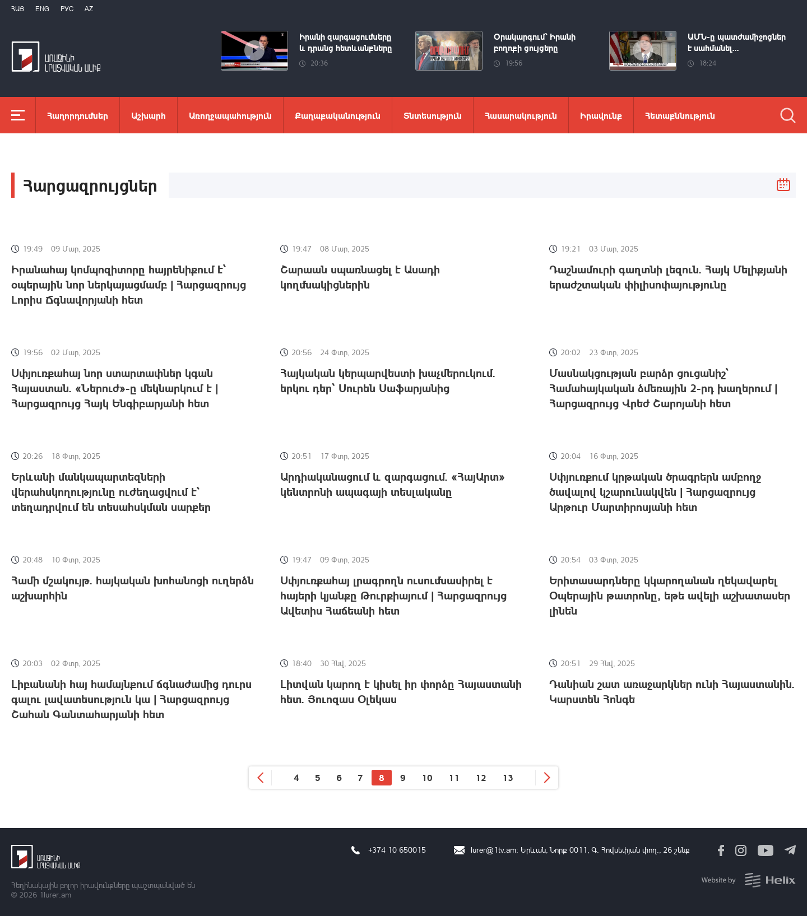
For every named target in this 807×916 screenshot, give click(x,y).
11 (454, 777)
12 (480, 777)
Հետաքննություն (680, 115)
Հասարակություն (521, 115)
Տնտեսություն (433, 115)
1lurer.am (55, 894)
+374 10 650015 (397, 849)
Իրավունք (601, 115)
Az (89, 8)
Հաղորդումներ (77, 115)
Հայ (17, 8)
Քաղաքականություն (338, 115)
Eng (42, 8)
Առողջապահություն (230, 115)
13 (507, 777)
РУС (67, 8)
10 (427, 777)
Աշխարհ (148, 115)
